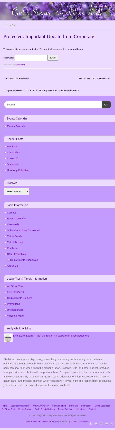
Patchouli (12, 146)
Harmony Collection (18, 170)
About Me (12, 265)
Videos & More (15, 315)
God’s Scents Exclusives (24, 259)
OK (105, 104)
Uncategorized (15, 309)
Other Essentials (16, 254)
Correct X (12, 158)
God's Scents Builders (19, 297)
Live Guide (13, 224)
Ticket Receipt (15, 242)
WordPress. (85, 421)
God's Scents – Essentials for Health (41, 421)
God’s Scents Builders (45, 409)
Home (4, 406)
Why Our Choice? (41, 406)
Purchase (12, 248)
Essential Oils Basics (20, 406)
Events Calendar (16, 126)
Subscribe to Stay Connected (23, 230)
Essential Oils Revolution (16, 78)
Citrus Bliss (13, 152)
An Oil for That (15, 286)
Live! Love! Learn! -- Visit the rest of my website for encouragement (51, 335)
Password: (25, 57)
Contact (11, 212)
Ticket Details (14, 236)
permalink (20, 65)
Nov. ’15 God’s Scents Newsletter (95, 78)
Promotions (13, 303)
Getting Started (59, 406)
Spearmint (13, 164)
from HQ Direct (15, 292)
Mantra (74, 421)
